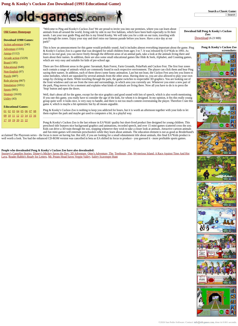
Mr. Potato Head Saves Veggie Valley (69, 156)
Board (7, 62)
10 (9, 115)
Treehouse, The (123, 153)
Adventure (10, 48)
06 (26, 111)
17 (5, 120)
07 (30, 111)
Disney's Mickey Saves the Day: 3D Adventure (59, 153)
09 (5, 115)
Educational (10, 66)
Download (201, 38)
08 (34, 111)
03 (13, 111)
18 (9, 120)
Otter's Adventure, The (100, 153)
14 (26, 115)
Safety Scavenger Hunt (105, 156)
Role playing (11, 80)
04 (17, 111)
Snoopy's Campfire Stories (16, 153)
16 (34, 115)
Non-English (11, 71)
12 (17, 115)
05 (22, 111)
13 (21, 115)
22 (26, 120)
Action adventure (13, 44)
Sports (7, 89)
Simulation (10, 85)
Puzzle (7, 75)
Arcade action (11, 57)
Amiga (7, 53)
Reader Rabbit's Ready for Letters (27, 156)
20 (17, 120)
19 (13, 120)
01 (5, 111)
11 (13, 115)
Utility (7, 98)
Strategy (8, 94)
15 (30, 115)
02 (9, 111)
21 (22, 120)
